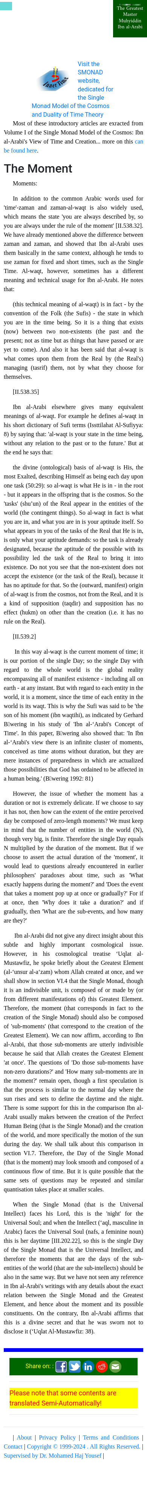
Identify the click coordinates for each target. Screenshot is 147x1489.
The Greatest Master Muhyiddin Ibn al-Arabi (130, 18)
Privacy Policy (57, 1437)
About (24, 1437)
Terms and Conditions (111, 1437)
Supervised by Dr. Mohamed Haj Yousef (52, 1455)
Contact (13, 1446)
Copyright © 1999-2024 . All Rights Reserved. (84, 1446)
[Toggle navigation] (6, 6)
